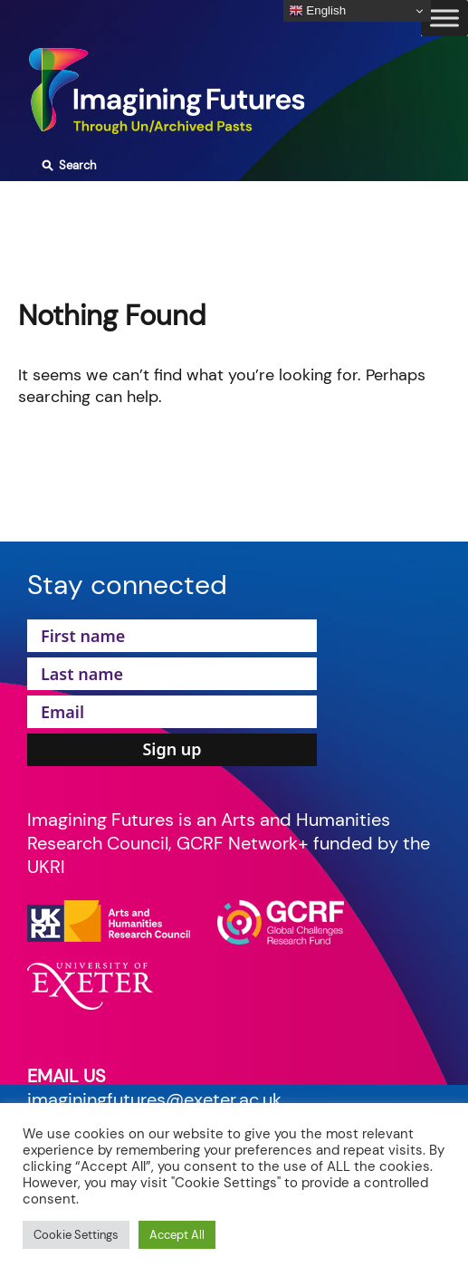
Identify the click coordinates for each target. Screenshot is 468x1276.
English (317, 11)
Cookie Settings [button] (76, 1234)
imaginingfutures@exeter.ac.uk (154, 1099)
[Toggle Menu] (444, 17)
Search (66, 165)
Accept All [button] (177, 1234)
